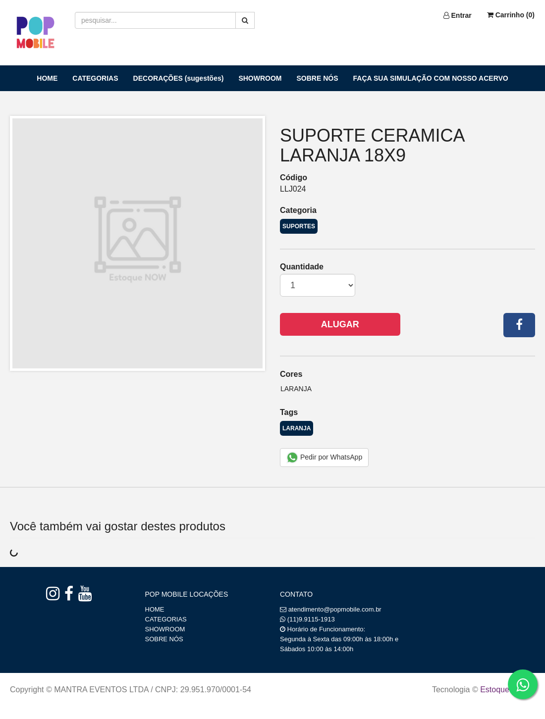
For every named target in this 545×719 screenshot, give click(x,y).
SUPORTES (298, 226)
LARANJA (296, 428)
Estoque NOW (505, 689)
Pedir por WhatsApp (324, 457)
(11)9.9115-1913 (311, 619)
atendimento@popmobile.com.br (335, 609)
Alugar (340, 324)
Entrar (457, 15)
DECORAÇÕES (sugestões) (178, 78)
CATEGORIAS (95, 78)
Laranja (296, 389)
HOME (47, 78)
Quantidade (302, 266)
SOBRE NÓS (317, 78)
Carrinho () (511, 15)
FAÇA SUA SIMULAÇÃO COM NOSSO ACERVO (430, 78)
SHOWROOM (259, 78)
